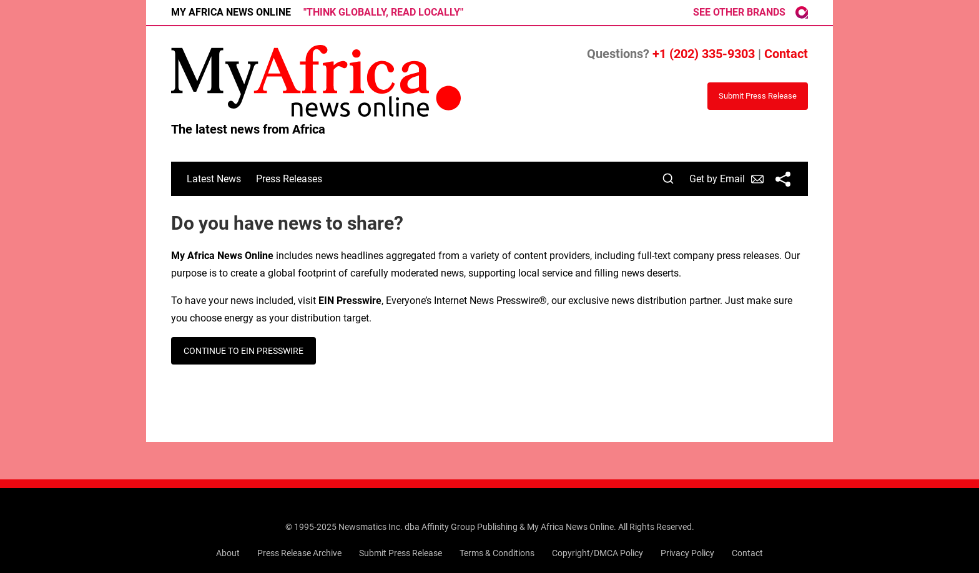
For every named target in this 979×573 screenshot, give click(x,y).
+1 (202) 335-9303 (703, 53)
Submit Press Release (400, 553)
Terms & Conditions (497, 553)
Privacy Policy (687, 553)
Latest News (214, 179)
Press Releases (289, 179)
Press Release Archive (299, 553)
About (228, 553)
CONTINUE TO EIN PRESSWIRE (243, 351)
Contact (786, 53)
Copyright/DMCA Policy (597, 553)
